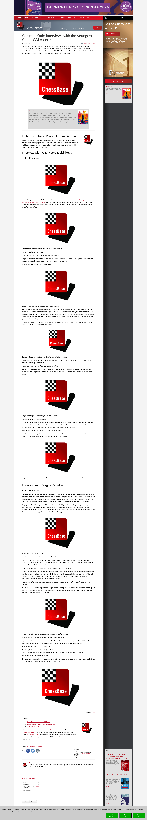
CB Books (61, 17)
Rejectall (125, 815)
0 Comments (91, 43)
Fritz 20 (31, 110)
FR (83, 28)
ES (81, 28)
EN (79, 28)
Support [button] (72, 17)
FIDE (93, 712)
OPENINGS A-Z (37, 17)
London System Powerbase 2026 (118, 792)
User (24, 782)
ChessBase (33, 763)
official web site (54, 730)
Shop (19, 17)
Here (138, 809)
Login (121, 18)
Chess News (34, 28)
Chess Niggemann (85, 753)
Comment (25, 787)
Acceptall (138, 815)
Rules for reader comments (29, 778)
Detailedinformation (112, 815)
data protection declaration (75, 811)
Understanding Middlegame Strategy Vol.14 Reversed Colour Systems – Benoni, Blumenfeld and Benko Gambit (117, 755)
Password (26, 784)
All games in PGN (33, 726)
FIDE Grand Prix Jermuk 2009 (35, 746)
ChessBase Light (33, 734)
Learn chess (84, 17)
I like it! (85, 43)
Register (36, 786)
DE (77, 28)
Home (27, 17)
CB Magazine (50, 17)
